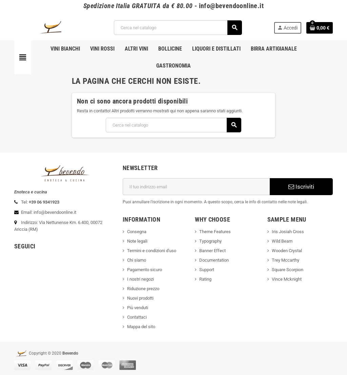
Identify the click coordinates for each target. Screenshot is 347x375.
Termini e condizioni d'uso (151, 250)
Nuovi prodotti (140, 298)
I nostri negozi (140, 279)
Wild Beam (282, 241)
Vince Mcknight (287, 279)
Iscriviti (301, 186)
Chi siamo (136, 260)
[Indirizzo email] (196, 186)
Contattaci (137, 317)
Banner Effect (212, 250)
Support (206, 269)
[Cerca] (177, 27)
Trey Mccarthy (285, 260)
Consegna (136, 231)
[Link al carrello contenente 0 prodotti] (319, 28)
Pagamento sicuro (144, 269)
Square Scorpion (287, 269)
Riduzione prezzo (143, 288)
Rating (205, 279)
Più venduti (137, 307)
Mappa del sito (141, 326)
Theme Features (215, 231)
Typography (210, 241)
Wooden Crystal (287, 250)
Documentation (214, 260)
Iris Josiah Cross (288, 231)
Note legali (137, 241)
